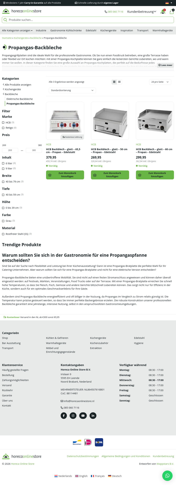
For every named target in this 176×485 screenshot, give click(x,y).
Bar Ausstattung (11, 343)
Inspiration (126, 30)
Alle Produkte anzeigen (18, 84)
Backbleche (36, 37)
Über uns (7, 400)
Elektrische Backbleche (20, 99)
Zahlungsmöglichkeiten (15, 380)
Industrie (41, 30)
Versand (7, 385)
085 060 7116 (115, 11)
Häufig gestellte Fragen (15, 370)
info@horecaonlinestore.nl (79, 401)
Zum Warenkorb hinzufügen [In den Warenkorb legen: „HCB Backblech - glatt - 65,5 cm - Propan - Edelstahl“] (67, 175)
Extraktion (96, 348)
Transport (142, 30)
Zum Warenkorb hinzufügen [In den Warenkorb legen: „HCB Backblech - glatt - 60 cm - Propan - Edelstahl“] (157, 175)
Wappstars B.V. (165, 463)
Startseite (7, 37)
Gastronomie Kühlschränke (66, 30)
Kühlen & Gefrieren (57, 338)
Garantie (7, 395)
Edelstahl (91, 30)
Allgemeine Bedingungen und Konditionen (126, 456)
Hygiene (138, 343)
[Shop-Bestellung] (72, 90)
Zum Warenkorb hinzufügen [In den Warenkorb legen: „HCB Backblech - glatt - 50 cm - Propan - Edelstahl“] (112, 175)
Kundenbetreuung (163, 456)
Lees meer (165, 65)
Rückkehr (7, 390)
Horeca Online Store (22, 463)
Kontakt (6, 405)
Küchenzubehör (99, 343)
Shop (5, 338)
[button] (141, 11)
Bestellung (8, 375)
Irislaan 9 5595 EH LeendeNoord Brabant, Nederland (76, 378)
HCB (48, 144)
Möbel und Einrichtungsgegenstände (60, 349)
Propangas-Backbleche (20, 103)
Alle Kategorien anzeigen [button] (16, 30)
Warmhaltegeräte (163, 30)
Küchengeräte (108, 30)
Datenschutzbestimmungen (83, 456)
